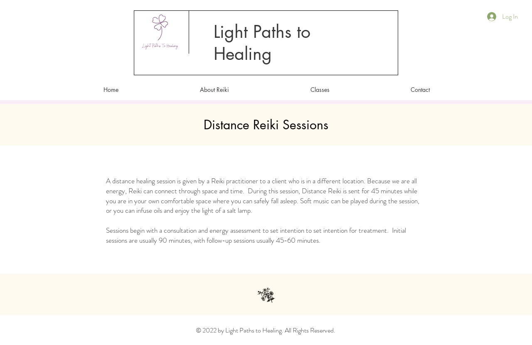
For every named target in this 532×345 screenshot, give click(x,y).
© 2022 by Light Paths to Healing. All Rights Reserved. (265, 330)
